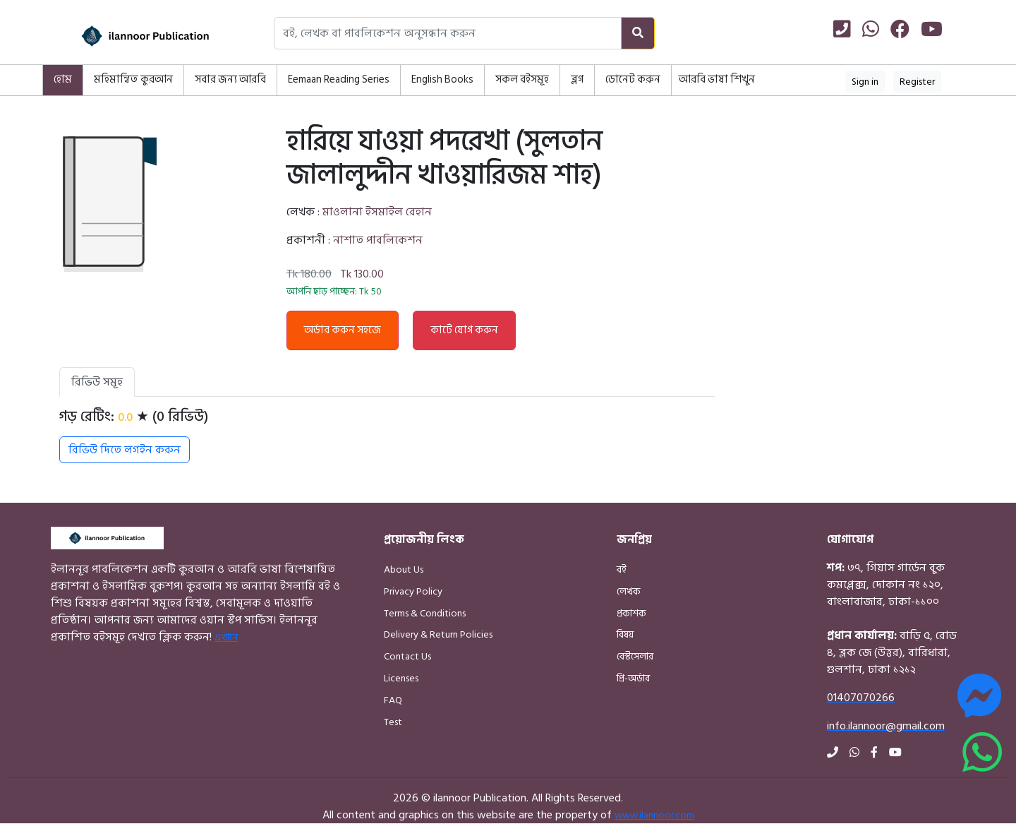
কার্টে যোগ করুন (464, 330)
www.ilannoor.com (654, 815)
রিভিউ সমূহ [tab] (97, 382)
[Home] (127, 36)
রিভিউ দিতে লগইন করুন (124, 450)
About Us (403, 569)
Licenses (401, 678)
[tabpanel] (387, 435)
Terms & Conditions (425, 613)
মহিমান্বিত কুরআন (133, 79)
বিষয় (625, 634)
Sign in (865, 81)
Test (393, 722)
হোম (63, 79)
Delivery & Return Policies (438, 634)
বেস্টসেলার (635, 656)
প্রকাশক (631, 613)
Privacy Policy (413, 591)
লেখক (629, 591)
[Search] (638, 33)
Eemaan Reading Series (338, 79)
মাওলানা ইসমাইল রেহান (377, 212)
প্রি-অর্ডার (633, 678)
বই (622, 569)
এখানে (226, 637)
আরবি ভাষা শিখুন (717, 79)
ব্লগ (577, 79)
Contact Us (407, 656)
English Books (442, 79)
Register (917, 81)
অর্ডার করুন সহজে (342, 330)
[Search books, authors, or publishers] (448, 33)
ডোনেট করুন (632, 79)
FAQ (393, 700)
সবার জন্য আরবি (230, 79)
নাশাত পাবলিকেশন (378, 240)
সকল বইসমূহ (522, 79)
